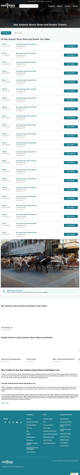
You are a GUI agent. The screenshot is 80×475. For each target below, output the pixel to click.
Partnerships (29, 440)
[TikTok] (21, 422)
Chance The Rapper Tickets (65, 425)
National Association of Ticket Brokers (32, 448)
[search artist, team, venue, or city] (28, 6)
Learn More (45, 292)
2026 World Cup (64, 418)
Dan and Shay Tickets (66, 422)
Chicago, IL (6, 33)
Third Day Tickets (64, 436)
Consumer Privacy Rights (50, 431)
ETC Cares (29, 428)
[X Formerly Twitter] (9, 422)
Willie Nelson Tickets (65, 433)
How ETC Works (47, 440)
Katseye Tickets (64, 446)
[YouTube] (17, 422)
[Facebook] (5, 422)
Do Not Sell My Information (50, 434)
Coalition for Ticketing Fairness (32, 443)
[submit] (35, 6)
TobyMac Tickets (64, 439)
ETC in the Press (30, 452)
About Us (28, 418)
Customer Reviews (31, 425)
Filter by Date (18, 33)
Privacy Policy (47, 428)
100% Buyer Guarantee (32, 422)
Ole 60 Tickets (64, 442)
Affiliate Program (30, 437)
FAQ (44, 422)
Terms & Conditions (48, 425)
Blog (27, 431)
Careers (28, 434)
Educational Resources (49, 443)
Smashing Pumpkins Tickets (65, 430)
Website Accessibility (48, 437)
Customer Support (48, 418)
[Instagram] (13, 422)
